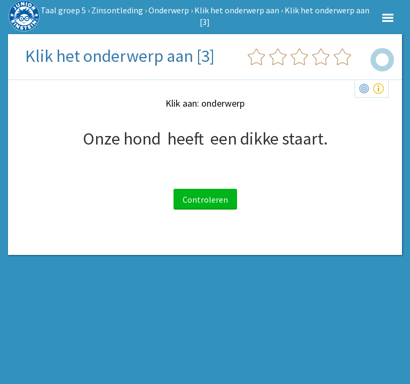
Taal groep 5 (63, 10)
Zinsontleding (117, 10)
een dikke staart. (269, 138)
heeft (185, 138)
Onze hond (122, 138)
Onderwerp (168, 10)
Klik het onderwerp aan (236, 10)
